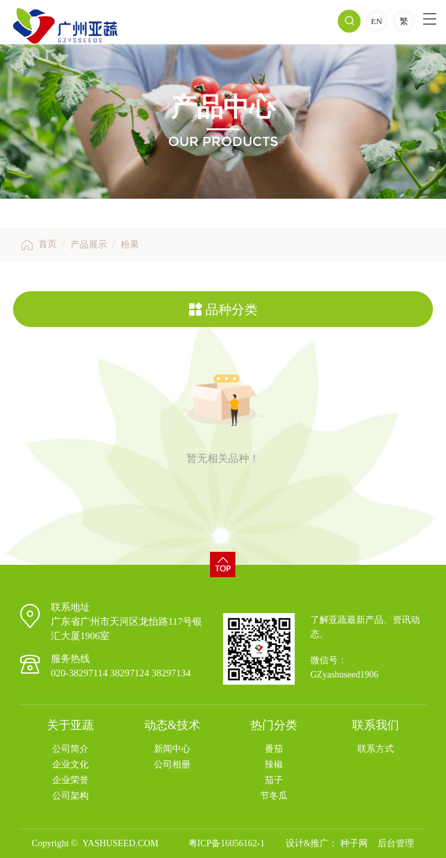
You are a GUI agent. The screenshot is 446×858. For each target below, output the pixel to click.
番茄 (274, 749)
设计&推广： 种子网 (327, 843)
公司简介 (70, 749)
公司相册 (172, 764)
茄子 (274, 780)
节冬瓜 (274, 796)
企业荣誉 (70, 780)
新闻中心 (172, 749)
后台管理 (396, 843)
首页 (38, 244)
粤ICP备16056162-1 (226, 843)
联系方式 (375, 749)
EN (376, 21)
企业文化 (70, 764)
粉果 (130, 245)
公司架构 (70, 796)
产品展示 (88, 245)
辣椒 (274, 764)
